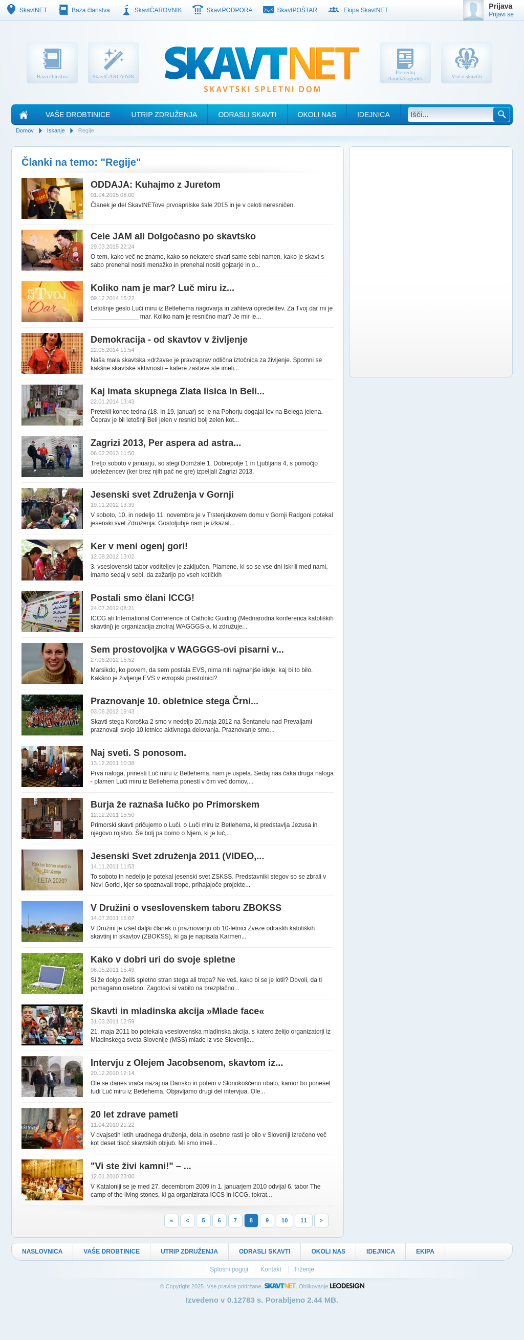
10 (284, 1220)
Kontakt (271, 1269)
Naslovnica (42, 1251)
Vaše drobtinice (78, 114)
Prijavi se (501, 14)
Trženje (304, 1269)
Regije (86, 130)
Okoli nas (317, 114)
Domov (25, 130)
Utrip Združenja (165, 114)
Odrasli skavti (247, 114)
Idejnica (373, 114)
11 (303, 1220)
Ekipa (425, 1251)
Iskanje (56, 130)
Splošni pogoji (230, 1269)
